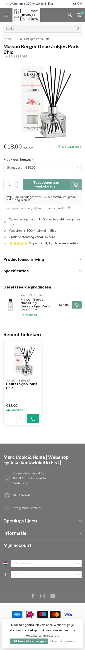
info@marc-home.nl (27, 508)
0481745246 (22, 495)
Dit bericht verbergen (29, 641)
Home (7, 39)
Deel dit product (58, 208)
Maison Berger (15, 56)
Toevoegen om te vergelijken (22, 208)
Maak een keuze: (18, 159)
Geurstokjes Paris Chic (34, 39)
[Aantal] (21, 418)
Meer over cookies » (63, 641)
